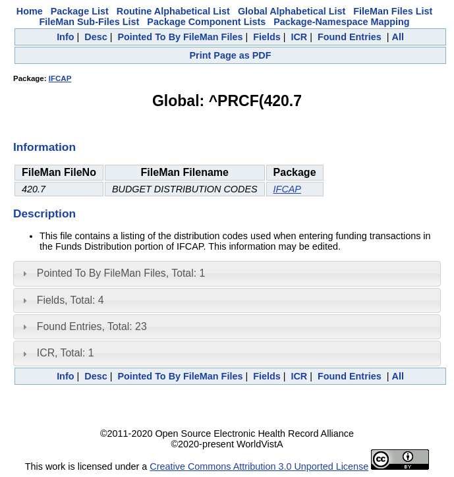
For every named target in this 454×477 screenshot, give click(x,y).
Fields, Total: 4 (70, 300)
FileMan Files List (392, 11)
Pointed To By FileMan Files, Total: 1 (121, 273)
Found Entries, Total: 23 (92, 326)
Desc (95, 37)
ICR (299, 37)
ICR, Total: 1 (65, 352)
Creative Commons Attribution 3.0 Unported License (259, 466)
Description (44, 213)
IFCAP (60, 78)
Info (65, 37)
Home (29, 11)
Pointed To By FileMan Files (179, 37)
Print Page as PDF (230, 55)
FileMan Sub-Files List (89, 21)
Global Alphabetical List (291, 11)
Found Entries (350, 37)
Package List (80, 11)
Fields (267, 37)
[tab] (227, 273)
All (397, 37)
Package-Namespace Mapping (341, 21)
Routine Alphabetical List (173, 11)
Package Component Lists (206, 21)
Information (44, 147)
